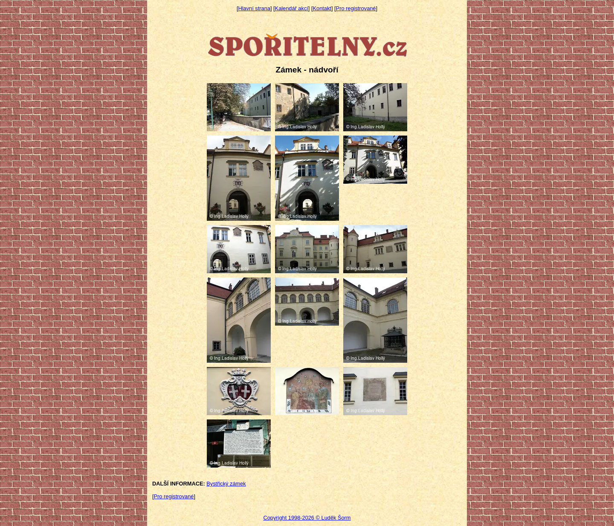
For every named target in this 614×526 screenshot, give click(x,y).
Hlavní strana (254, 8)
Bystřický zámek (226, 483)
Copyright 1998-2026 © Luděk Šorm (306, 517)
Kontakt (322, 8)
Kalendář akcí (291, 8)
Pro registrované (356, 8)
